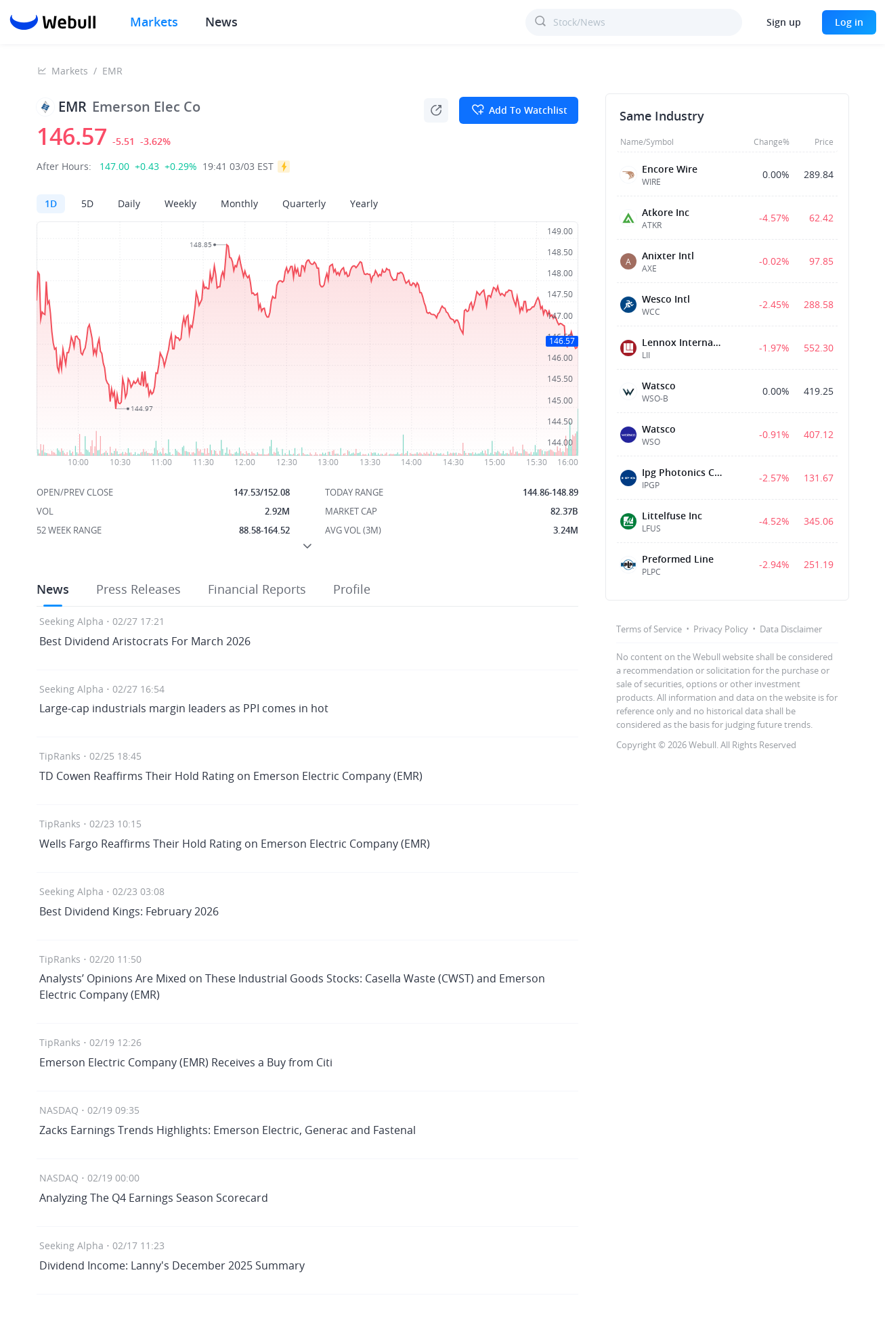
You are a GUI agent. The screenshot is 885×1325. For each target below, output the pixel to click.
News (221, 22)
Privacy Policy (720, 629)
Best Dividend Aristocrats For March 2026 (145, 641)
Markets (154, 22)
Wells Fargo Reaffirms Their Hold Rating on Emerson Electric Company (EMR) (234, 843)
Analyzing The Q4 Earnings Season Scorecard (153, 1197)
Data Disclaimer (791, 629)
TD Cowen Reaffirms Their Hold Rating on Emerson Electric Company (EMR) (231, 775)
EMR (112, 70)
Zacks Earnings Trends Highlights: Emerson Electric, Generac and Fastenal (227, 1130)
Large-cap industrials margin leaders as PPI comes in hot (183, 708)
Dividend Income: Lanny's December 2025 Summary (172, 1265)
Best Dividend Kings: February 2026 (129, 911)
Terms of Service (649, 629)
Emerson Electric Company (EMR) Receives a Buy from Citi (185, 1062)
